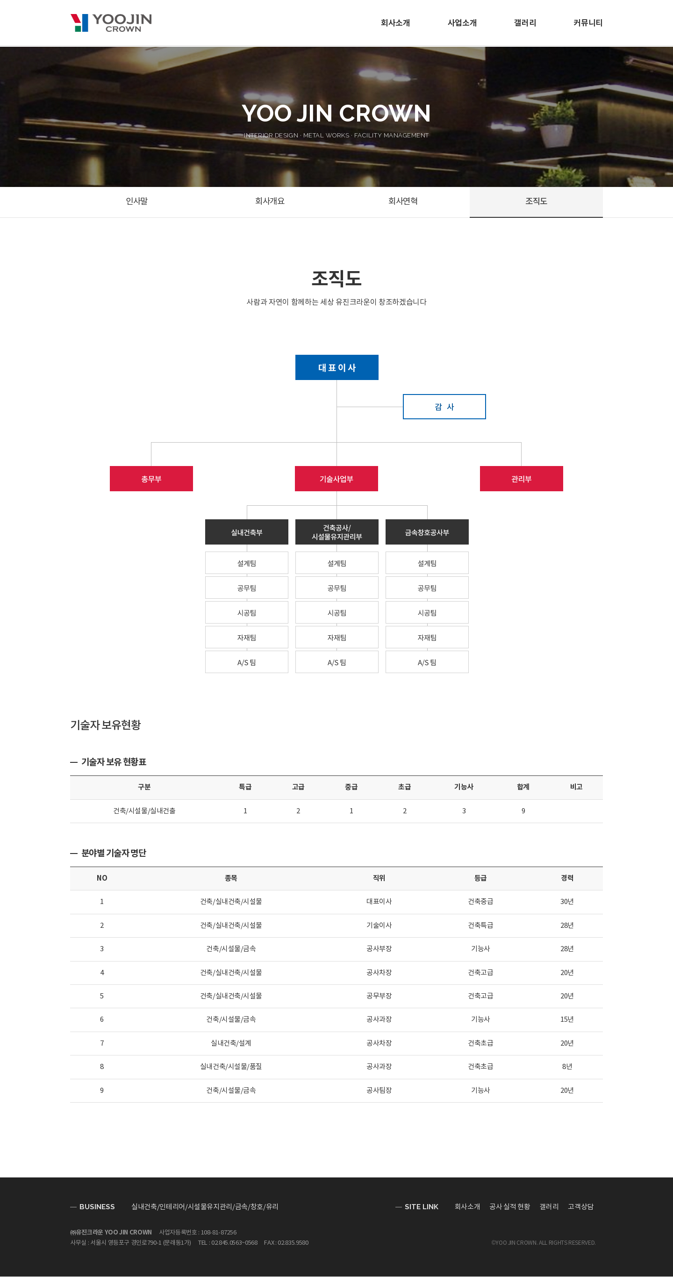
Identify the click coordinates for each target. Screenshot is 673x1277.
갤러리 (525, 23)
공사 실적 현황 (509, 1208)
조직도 (536, 202)
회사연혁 (402, 202)
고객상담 (581, 1208)
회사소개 (395, 23)
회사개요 (269, 202)
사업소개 (462, 23)
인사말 (137, 202)
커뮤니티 (588, 23)
